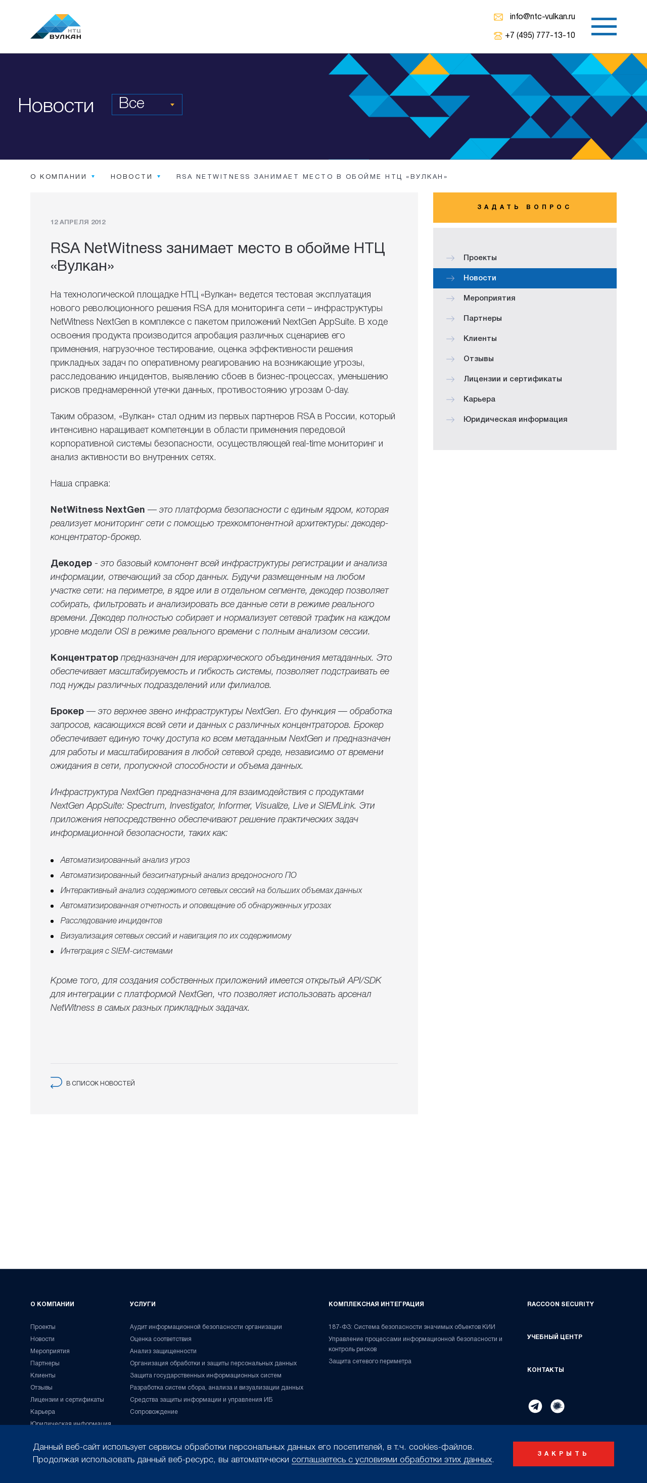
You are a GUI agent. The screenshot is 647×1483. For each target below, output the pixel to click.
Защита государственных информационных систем (206, 1375)
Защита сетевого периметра (370, 1361)
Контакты (545, 1370)
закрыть (563, 1454)
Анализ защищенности (163, 1351)
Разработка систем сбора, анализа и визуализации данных (216, 1388)
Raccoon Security (560, 1304)
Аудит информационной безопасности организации (206, 1327)
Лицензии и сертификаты (504, 379)
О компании (52, 1304)
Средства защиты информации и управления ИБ (201, 1400)
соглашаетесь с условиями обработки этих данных (392, 1460)
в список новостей (93, 1083)
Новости (471, 278)
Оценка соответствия (161, 1339)
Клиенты (471, 339)
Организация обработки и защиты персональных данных (213, 1363)
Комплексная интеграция (376, 1304)
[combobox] (147, 104)
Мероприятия (481, 298)
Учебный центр (554, 1337)
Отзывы (470, 359)
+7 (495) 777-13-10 (540, 35)
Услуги (143, 1304)
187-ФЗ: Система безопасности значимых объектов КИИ (412, 1327)
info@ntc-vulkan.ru (542, 17)
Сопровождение (154, 1412)
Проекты (471, 258)
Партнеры (474, 319)
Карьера (470, 400)
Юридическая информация (507, 420)
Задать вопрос (524, 207)
